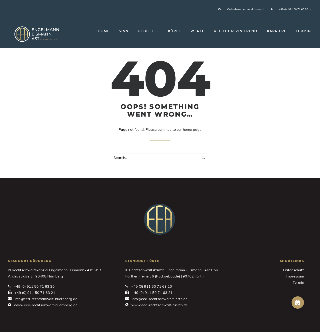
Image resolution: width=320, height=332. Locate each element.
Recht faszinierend (236, 31)
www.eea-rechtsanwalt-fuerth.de (159, 305)
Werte (197, 31)
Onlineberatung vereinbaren (241, 9)
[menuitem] (242, 9)
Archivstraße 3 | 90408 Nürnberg (35, 276)
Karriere (277, 31)
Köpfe (174, 31)
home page (192, 129)
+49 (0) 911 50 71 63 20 (291, 9)
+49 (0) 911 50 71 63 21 (34, 292)
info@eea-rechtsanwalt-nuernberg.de (45, 299)
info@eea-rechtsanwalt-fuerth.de (160, 299)
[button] (203, 157)
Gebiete (148, 31)
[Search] (160, 157)
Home (104, 31)
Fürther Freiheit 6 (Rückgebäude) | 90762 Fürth (164, 276)
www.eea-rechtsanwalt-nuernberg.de (46, 305)
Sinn (123, 31)
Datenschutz (293, 270)
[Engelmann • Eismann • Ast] (32, 33)
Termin (303, 31)
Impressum (295, 276)
